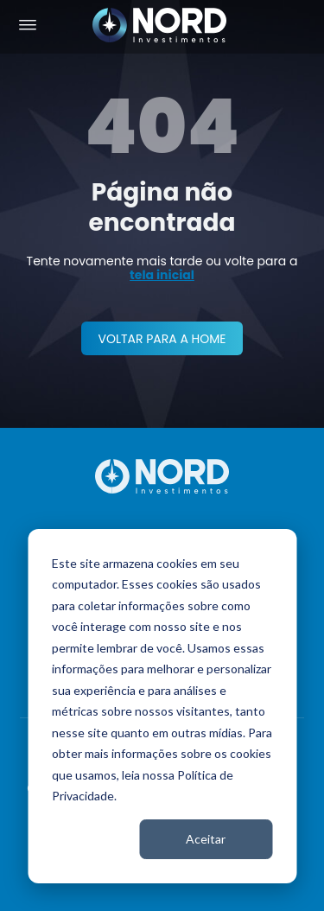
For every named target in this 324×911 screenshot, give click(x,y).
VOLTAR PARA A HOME (162, 338)
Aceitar (206, 838)
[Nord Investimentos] (159, 26)
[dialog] (162, 706)
